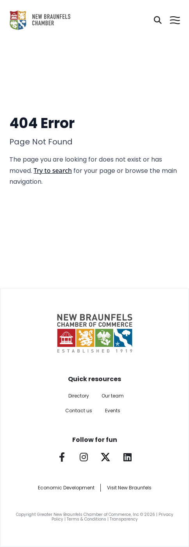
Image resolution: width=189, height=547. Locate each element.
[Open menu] (175, 20)
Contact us (78, 410)
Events (112, 410)
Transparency (124, 519)
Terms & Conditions (86, 519)
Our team (113, 395)
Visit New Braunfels (129, 487)
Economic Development (66, 487)
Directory (78, 395)
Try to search (53, 170)
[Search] (158, 20)
